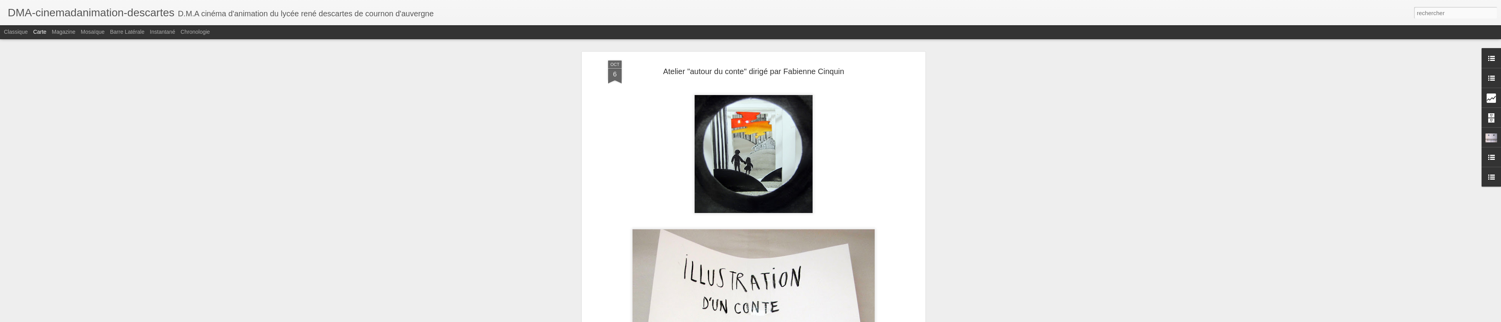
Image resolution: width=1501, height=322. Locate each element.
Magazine (64, 32)
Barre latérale (127, 32)
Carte (39, 32)
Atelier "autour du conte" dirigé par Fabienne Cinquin (753, 71)
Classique (16, 32)
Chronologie (195, 32)
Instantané (162, 32)
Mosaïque (92, 32)
